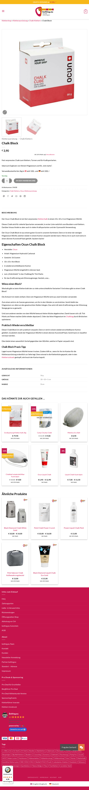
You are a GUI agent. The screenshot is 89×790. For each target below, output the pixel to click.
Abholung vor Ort (9, 621)
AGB (4, 630)
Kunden (5, 653)
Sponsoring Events (9, 698)
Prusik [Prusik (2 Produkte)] (49, 762)
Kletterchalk (43, 219)
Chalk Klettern (35, 20)
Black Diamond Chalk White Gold (15, 529)
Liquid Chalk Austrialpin (74, 475)
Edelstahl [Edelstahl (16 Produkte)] (55, 755)
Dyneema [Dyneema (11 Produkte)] (46, 755)
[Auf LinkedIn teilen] (25, 196)
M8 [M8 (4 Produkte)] (22, 762)
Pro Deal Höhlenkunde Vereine (14, 693)
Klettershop (6, 20)
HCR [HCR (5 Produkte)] (4, 758)
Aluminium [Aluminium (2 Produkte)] (60, 751)
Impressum (6, 671)
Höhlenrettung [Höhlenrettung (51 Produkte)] (59, 758)
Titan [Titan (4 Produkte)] (45, 766)
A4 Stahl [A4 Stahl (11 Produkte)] (24, 751)
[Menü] (11, 767)
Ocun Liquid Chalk (44, 475)
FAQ (3, 599)
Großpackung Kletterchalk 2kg (15, 433)
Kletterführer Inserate (10, 702)
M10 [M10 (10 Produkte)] (26, 762)
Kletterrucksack (8, 357)
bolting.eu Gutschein (10, 626)
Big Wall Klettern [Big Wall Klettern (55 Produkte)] (18, 755)
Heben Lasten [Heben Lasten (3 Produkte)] (12, 758)
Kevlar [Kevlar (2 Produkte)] (73, 758)
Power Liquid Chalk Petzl (74, 528)
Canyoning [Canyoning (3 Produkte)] (37, 755)
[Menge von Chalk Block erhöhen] (10, 180)
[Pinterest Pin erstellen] (20, 196)
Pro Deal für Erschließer (11, 684)
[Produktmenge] (7, 180)
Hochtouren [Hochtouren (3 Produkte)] (23, 758)
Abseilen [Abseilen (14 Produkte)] (32, 751)
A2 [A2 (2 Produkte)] (10, 751)
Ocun (22, 191)
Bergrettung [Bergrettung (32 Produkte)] (77, 751)
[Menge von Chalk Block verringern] (3, 180)
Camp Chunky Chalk (44, 433)
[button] (3, 11)
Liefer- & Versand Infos (11, 608)
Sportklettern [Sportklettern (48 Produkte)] (25, 766)
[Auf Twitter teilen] (12, 196)
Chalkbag (69, 316)
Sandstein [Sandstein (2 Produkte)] (73, 762)
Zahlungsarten (7, 603)
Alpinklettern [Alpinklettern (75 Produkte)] (41, 751)
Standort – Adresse (9, 666)
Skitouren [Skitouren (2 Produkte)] (82, 762)
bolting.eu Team (8, 644)
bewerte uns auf (17, 729)
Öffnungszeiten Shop (10, 617)
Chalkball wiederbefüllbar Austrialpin (15, 475)
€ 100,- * (53, 2)
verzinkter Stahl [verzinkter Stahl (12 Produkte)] (65, 766)
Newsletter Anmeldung (11, 657)
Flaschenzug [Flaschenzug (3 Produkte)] (64, 755)
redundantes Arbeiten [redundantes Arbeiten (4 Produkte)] (60, 762)
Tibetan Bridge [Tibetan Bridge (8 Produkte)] (37, 766)
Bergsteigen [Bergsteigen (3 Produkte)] (6, 755)
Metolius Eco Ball (74, 433)
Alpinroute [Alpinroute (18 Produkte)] (50, 751)
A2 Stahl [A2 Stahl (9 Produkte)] (16, 751)
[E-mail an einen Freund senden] (16, 196)
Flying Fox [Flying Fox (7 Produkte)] (73, 755)
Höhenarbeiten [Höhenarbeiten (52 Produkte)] (34, 758)
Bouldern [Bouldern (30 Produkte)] (29, 755)
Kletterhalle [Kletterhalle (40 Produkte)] (82, 758)
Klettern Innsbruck (9, 707)
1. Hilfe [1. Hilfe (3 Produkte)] (4, 751)
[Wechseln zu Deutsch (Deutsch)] (54, 784)
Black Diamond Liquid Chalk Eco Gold (44, 574)
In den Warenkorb (25, 181)
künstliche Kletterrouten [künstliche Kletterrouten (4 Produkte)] (10, 762)
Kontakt (5, 648)
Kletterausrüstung (20, 20)
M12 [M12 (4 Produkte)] (32, 762)
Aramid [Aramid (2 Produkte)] (68, 751)
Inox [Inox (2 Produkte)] (67, 758)
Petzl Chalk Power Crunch (44, 528)
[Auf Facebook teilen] (8, 196)
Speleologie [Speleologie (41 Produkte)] (15, 766)
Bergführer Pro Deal (10, 689)
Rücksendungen (8, 612)
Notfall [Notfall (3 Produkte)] (38, 762)
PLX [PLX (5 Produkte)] (43, 762)
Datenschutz (33, 777)
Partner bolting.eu (9, 662)
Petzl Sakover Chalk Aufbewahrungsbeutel (15, 574)
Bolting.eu (13, 713)
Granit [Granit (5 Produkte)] (81, 755)
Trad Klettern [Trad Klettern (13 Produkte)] (53, 766)
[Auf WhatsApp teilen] (4, 196)
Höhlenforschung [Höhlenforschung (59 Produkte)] (46, 758)
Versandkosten (50, 154)
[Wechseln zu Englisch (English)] (38, 784)
